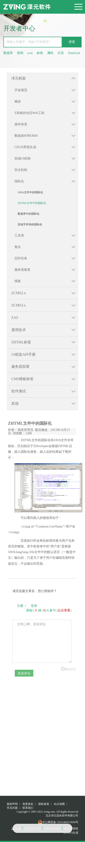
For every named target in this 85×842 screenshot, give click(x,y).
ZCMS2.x (18, 293)
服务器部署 (20, 366)
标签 (40, 53)
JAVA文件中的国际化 (30, 192)
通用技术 (18, 330)
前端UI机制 (23, 158)
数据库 (8, 53)
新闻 (20, 53)
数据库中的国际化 (28, 213)
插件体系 (21, 124)
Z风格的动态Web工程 (29, 113)
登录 (34, 606)
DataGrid (74, 53)
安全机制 (21, 170)
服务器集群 (22, 269)
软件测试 (18, 391)
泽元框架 (18, 78)
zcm (30, 53)
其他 (15, 403)
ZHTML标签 (21, 342)
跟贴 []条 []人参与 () (49, 610)
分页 (61, 53)
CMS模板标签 (22, 379)
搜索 (72, 42)
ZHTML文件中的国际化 (32, 203)
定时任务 (21, 258)
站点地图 (59, 804)
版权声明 (12, 804)
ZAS (14, 317)
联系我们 (27, 807)
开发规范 (21, 90)
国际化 (19, 181)
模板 (18, 281)
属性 (50, 53)
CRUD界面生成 (25, 147)
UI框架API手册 (23, 354)
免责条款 (27, 804)
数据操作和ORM (26, 135)
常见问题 (12, 807)
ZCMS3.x (18, 305)
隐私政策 (43, 804)
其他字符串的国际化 (30, 224)
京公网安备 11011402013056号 (58, 822)
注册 (20, 606)
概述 (18, 101)
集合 (18, 247)
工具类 (19, 235)
